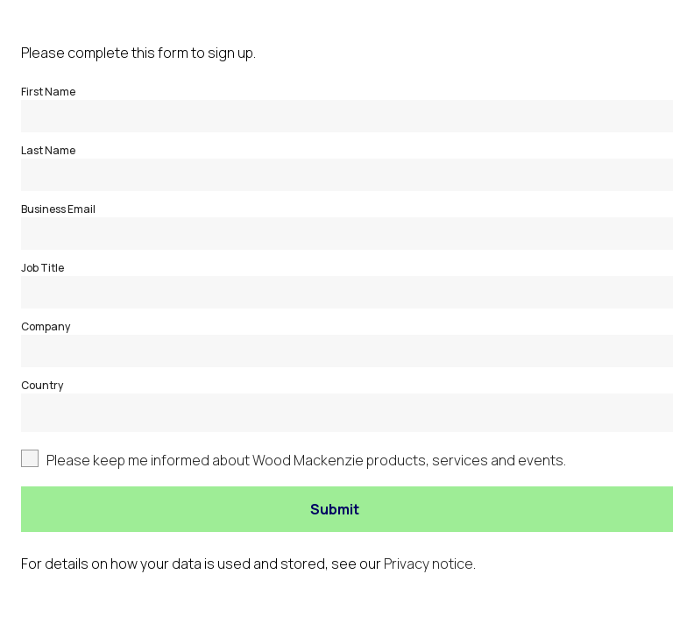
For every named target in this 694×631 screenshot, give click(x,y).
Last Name (48, 150)
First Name (48, 91)
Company (45, 326)
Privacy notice (428, 563)
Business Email (58, 209)
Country (42, 385)
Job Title (42, 267)
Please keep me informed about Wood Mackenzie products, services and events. (306, 460)
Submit (334, 509)
